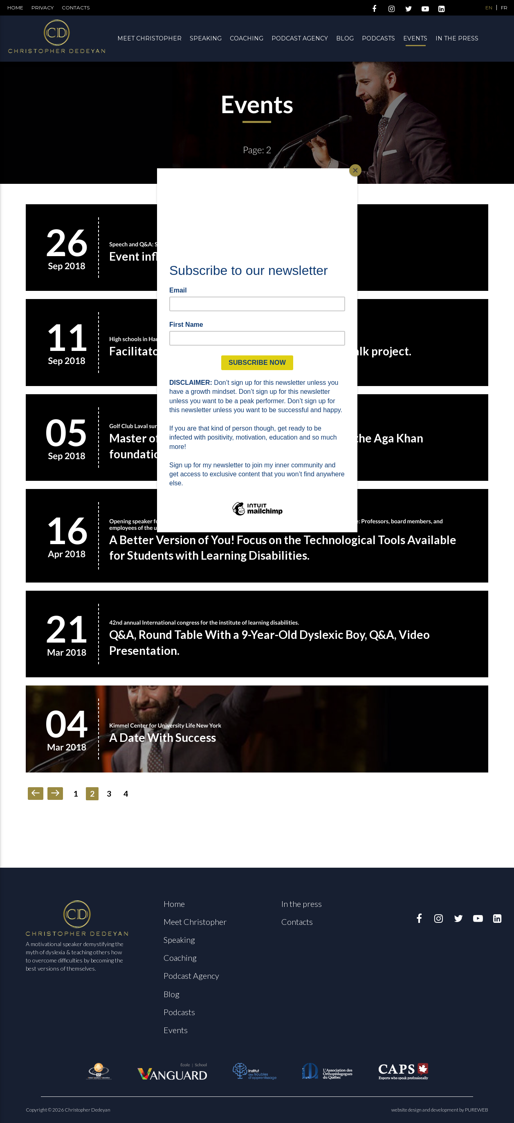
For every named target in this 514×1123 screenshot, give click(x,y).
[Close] (355, 170)
